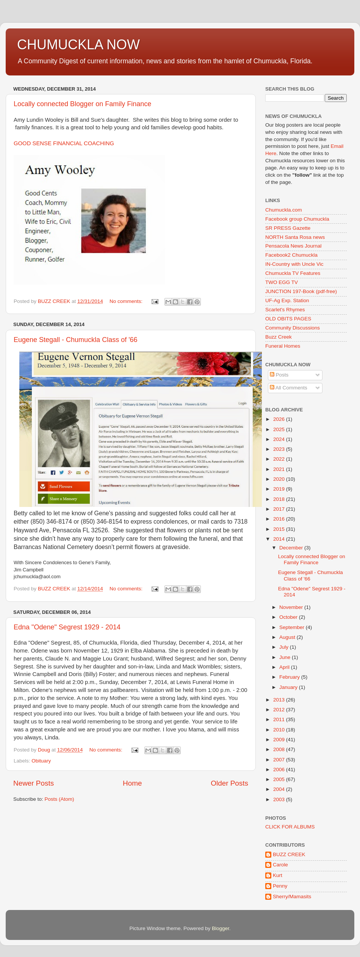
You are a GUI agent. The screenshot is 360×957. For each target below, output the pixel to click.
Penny (280, 886)
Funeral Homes (282, 346)
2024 (279, 439)
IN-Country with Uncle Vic (294, 264)
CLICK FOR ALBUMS (290, 827)
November (291, 607)
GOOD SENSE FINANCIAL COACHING (64, 143)
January (289, 687)
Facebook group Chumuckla (297, 219)
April (285, 667)
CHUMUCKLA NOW (78, 44)
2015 (279, 529)
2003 (279, 799)
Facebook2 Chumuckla (291, 255)
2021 (279, 469)
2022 (279, 459)
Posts (279, 375)
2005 (279, 779)
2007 (279, 759)
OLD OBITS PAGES (288, 319)
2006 (279, 769)
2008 (279, 749)
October (289, 617)
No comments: (127, 301)
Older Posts (229, 783)
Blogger (220, 928)
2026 (279, 419)
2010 (279, 730)
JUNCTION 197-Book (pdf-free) (301, 291)
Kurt (277, 875)
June (285, 657)
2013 (279, 700)
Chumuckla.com (283, 210)
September (292, 627)
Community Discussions (292, 328)
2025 (279, 429)
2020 (279, 479)
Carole (280, 865)
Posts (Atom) (59, 799)
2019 (279, 489)
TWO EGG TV (281, 282)
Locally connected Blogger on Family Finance (82, 104)
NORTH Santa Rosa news (295, 237)
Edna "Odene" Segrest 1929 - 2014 (67, 627)
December (291, 548)
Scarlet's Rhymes (285, 309)
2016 (279, 519)
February (290, 677)
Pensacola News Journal (293, 246)
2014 (279, 539)
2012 (279, 709)
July (284, 647)
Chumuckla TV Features (292, 273)
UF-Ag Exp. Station (287, 300)
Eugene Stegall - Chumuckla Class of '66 (76, 340)
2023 (279, 449)
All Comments (288, 388)
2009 (279, 739)
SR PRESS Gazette (287, 228)
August (288, 637)
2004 (279, 789)
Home (132, 783)
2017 (279, 509)
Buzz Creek (278, 337)
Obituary (41, 761)
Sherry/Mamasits (292, 896)
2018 (279, 499)
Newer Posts (33, 783)
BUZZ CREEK (289, 854)
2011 (279, 719)
